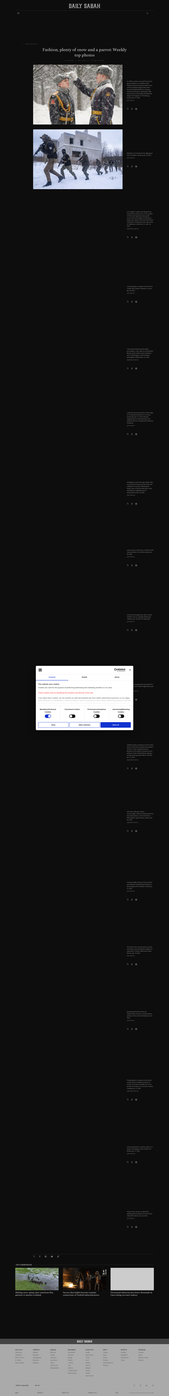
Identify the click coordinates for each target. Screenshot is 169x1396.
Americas (53, 1357)
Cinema (105, 1352)
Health (88, 1352)
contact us (92, 1393)
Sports (124, 1350)
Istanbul (35, 1352)
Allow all (115, 725)
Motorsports (125, 1357)
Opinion (142, 1350)
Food (87, 1360)
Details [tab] (84, 677)
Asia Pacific (53, 1360)
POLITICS (19, 1350)
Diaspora (36, 1363)
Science (88, 1365)
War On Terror (19, 1357)
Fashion (88, 1363)
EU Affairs (18, 1360)
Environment (89, 1355)
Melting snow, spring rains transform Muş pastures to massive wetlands (34, 1294)
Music (105, 1355)
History (88, 1370)
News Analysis (19, 1363)
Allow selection (84, 725)
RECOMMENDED (24, 1265)
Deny (53, 725)
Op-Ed (140, 1355)
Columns (141, 1352)
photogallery (31, 44)
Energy (70, 1357)
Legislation (18, 1355)
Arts (105, 1350)
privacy (40, 1393)
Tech (69, 1365)
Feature (88, 1373)
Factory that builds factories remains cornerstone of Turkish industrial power (81, 1294)
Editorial (140, 1360)
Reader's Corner (143, 1357)
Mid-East (53, 1352)
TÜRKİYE (36, 1350)
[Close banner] (130, 670)
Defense (70, 1368)
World (53, 1350)
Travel (87, 1357)
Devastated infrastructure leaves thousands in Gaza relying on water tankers (131, 1294)
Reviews (105, 1365)
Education (36, 1355)
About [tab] (117, 677)
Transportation (72, 1370)
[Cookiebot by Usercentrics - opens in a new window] (115, 670)
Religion (88, 1368)
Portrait (105, 1360)
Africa (52, 1363)
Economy (71, 1355)
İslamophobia (54, 1368)
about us (65, 1393)
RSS (117, 1393)
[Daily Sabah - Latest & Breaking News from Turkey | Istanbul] (84, 6)
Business (72, 1350)
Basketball (124, 1355)
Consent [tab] (52, 677)
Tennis (123, 1360)
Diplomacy (18, 1352)
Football (123, 1352)
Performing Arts (108, 1363)
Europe (52, 1355)
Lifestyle (90, 1350)
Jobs (16, 1393)
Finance (70, 1360)
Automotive (71, 1352)
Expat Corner (90, 1376)
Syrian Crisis (54, 1365)
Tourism (70, 1363)
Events (105, 1357)
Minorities (36, 1360)
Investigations (37, 1357)
